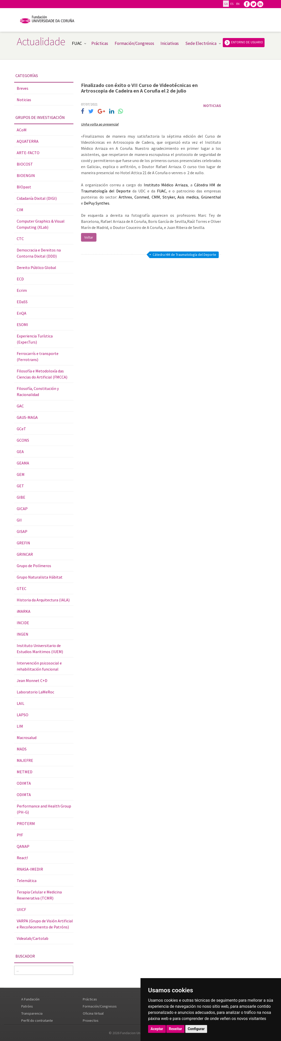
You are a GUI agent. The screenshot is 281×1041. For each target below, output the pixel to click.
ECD (20, 278)
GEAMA (23, 462)
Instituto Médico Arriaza (166, 184)
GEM (21, 474)
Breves (22, 88)
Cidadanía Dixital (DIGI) (37, 198)
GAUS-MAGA (27, 417)
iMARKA (23, 611)
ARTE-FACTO (28, 152)
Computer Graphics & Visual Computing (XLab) (41, 224)
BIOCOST (25, 164)
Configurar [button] (196, 1029)
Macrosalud (26, 737)
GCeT (21, 428)
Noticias (24, 99)
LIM (20, 726)
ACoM (22, 129)
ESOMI (22, 324)
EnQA (21, 313)
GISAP (22, 531)
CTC (20, 238)
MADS (22, 748)
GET (20, 485)
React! (22, 857)
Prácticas (99, 43)
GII (19, 520)
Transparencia (32, 1013)
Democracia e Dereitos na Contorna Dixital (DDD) (39, 253)
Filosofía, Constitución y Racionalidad (38, 391)
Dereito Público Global (36, 267)
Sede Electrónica (200, 43)
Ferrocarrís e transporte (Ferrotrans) (37, 356)
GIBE (21, 497)
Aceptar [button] (157, 1029)
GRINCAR (25, 554)
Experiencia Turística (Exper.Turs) (35, 339)
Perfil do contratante (37, 1020)
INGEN (22, 634)
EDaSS (22, 301)
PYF (20, 834)
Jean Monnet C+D (32, 680)
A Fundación (30, 999)
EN (237, 4)
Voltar (88, 237)
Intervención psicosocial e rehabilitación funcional (39, 666)
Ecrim (22, 290)
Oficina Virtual (93, 1013)
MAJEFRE (25, 760)
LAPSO (22, 714)
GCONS (23, 440)
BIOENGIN (26, 175)
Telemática (26, 880)
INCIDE (23, 622)
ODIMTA (24, 783)
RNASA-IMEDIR (30, 869)
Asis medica (187, 197)
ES (231, 4)
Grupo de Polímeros (34, 565)
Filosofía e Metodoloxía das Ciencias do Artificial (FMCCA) (42, 374)
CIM (20, 209)
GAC (20, 405)
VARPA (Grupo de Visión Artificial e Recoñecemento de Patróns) (45, 923)
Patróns (27, 1006)
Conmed (141, 197)
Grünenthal (211, 197)
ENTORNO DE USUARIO (243, 43)
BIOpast (24, 186)
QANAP (23, 846)
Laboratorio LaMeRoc (35, 691)
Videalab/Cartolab (32, 938)
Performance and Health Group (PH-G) (44, 809)
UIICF (21, 909)
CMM (156, 197)
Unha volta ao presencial (99, 124)
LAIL (20, 703)
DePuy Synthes (96, 203)
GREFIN (23, 542)
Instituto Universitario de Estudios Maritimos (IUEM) (40, 648)
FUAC (77, 43)
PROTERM (26, 823)
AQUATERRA (27, 141)
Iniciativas (169, 43)
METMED (24, 771)
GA (226, 4)
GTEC (21, 588)
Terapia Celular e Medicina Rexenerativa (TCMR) (39, 895)
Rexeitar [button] (175, 1029)
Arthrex (125, 197)
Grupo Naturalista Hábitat (40, 577)
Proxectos (90, 1020)
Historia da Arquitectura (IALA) (43, 599)
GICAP (22, 508)
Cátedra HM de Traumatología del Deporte (184, 254)
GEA (20, 451)
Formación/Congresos (134, 43)
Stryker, (169, 197)
